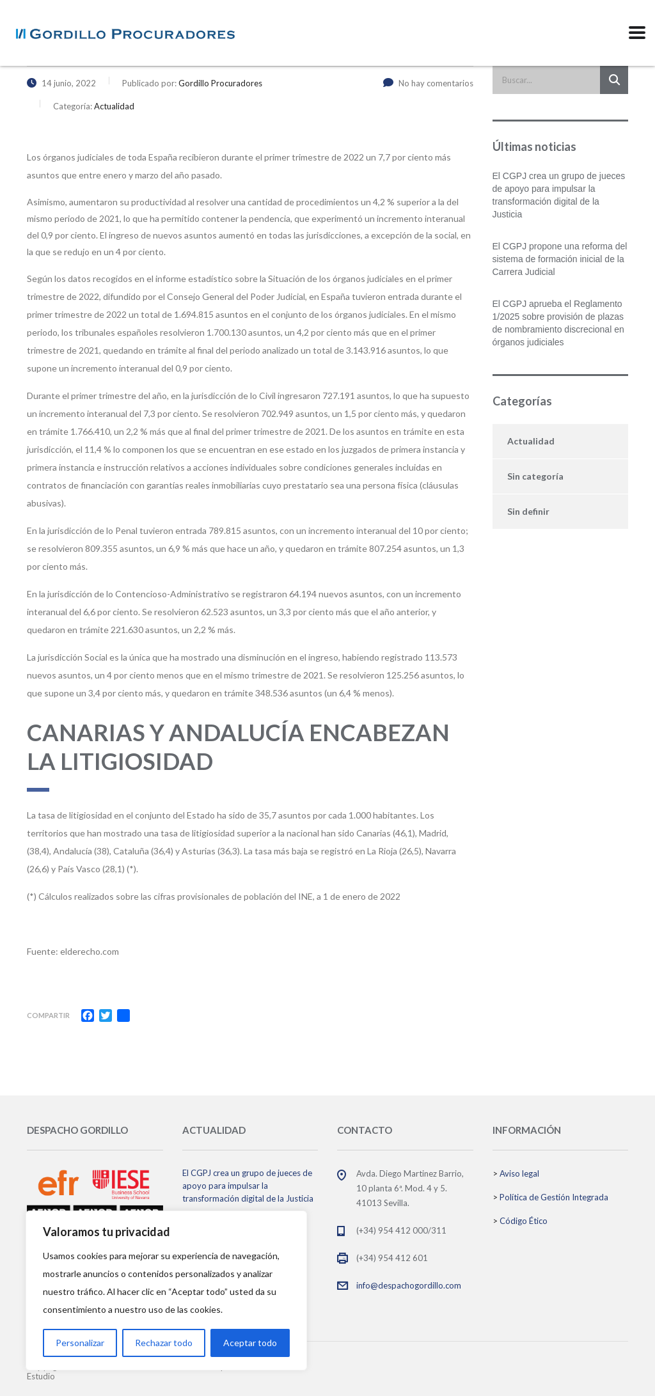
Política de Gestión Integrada (554, 1197)
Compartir (48, 1015)
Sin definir (528, 511)
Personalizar (80, 1342)
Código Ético (524, 1221)
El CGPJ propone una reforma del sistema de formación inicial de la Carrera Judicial (560, 259)
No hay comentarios (428, 83)
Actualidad (531, 440)
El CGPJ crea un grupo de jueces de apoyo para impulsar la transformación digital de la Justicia (559, 195)
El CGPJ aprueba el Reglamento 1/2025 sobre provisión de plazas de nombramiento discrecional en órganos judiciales (558, 323)
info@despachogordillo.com (408, 1285)
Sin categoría (535, 476)
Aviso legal (519, 1173)
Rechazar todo (164, 1342)
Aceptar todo (250, 1342)
